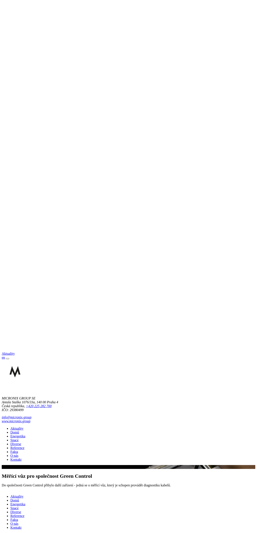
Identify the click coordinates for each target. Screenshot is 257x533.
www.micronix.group (16, 421)
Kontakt (16, 459)
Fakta (14, 452)
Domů (14, 432)
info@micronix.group (17, 417)
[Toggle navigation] (7, 358)
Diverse (15, 444)
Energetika (17, 436)
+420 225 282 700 (39, 406)
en (3, 357)
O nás (14, 455)
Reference (17, 448)
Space (14, 440)
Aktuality (16, 428)
